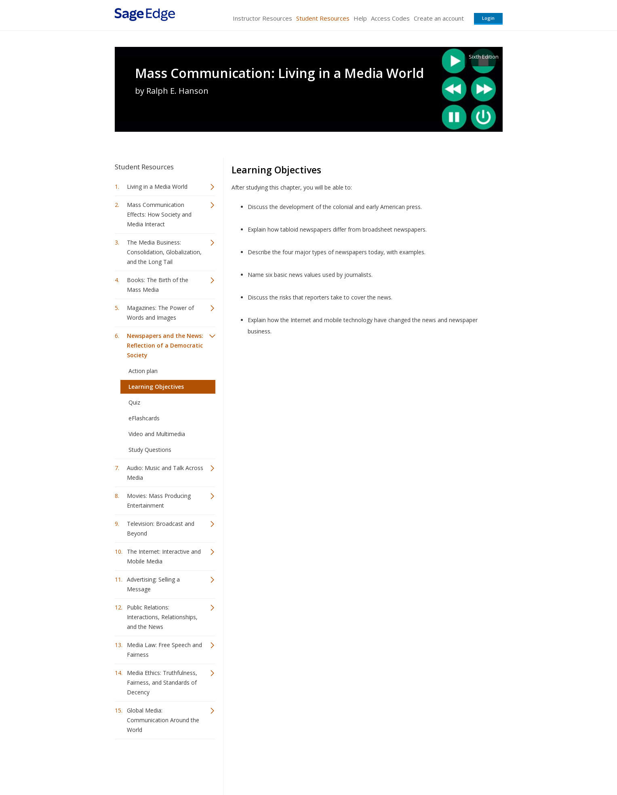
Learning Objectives (156, 386)
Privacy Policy (449, 765)
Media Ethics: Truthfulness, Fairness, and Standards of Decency (162, 682)
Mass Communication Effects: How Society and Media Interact (159, 214)
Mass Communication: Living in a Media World (279, 73)
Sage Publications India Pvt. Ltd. (232, 765)
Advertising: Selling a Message (153, 584)
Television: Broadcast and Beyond (160, 528)
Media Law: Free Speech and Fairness (164, 649)
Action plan (143, 371)
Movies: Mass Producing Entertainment (159, 500)
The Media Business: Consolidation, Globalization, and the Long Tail (164, 252)
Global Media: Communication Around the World (163, 720)
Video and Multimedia (156, 434)
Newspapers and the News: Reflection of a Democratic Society (165, 345)
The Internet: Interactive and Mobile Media (164, 556)
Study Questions (149, 449)
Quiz (134, 402)
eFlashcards (144, 418)
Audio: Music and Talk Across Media (165, 472)
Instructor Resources (262, 18)
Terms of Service (355, 765)
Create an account (439, 18)
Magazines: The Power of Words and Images (160, 312)
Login (488, 18)
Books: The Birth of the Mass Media (157, 284)
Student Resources (323, 18)
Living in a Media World (157, 186)
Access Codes (390, 18)
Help (360, 18)
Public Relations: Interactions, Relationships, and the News (162, 617)
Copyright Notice (404, 765)
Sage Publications (161, 765)
